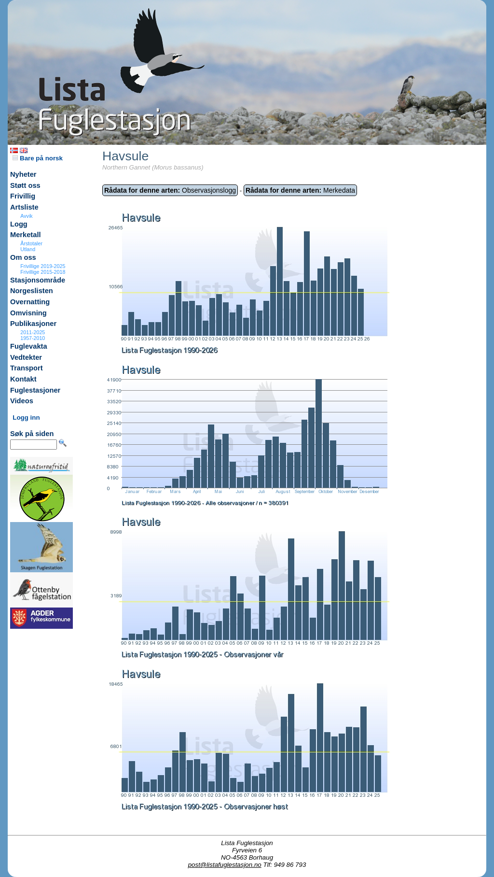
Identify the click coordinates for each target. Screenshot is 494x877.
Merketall (25, 235)
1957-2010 (32, 338)
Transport (26, 368)
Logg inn (26, 417)
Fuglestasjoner (35, 390)
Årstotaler (31, 243)
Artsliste (24, 207)
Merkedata (300, 190)
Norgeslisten (31, 291)
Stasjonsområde (37, 280)
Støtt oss (25, 185)
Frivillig (22, 196)
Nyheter (23, 174)
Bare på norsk (38, 158)
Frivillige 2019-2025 (42, 266)
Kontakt (23, 379)
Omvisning (28, 313)
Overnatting (30, 302)
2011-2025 (32, 332)
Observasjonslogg (170, 190)
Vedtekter (26, 357)
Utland (27, 249)
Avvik (26, 216)
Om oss (23, 257)
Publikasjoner (33, 323)
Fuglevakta (28, 346)
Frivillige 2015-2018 (42, 272)
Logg (18, 224)
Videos (21, 401)
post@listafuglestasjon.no (224, 864)
